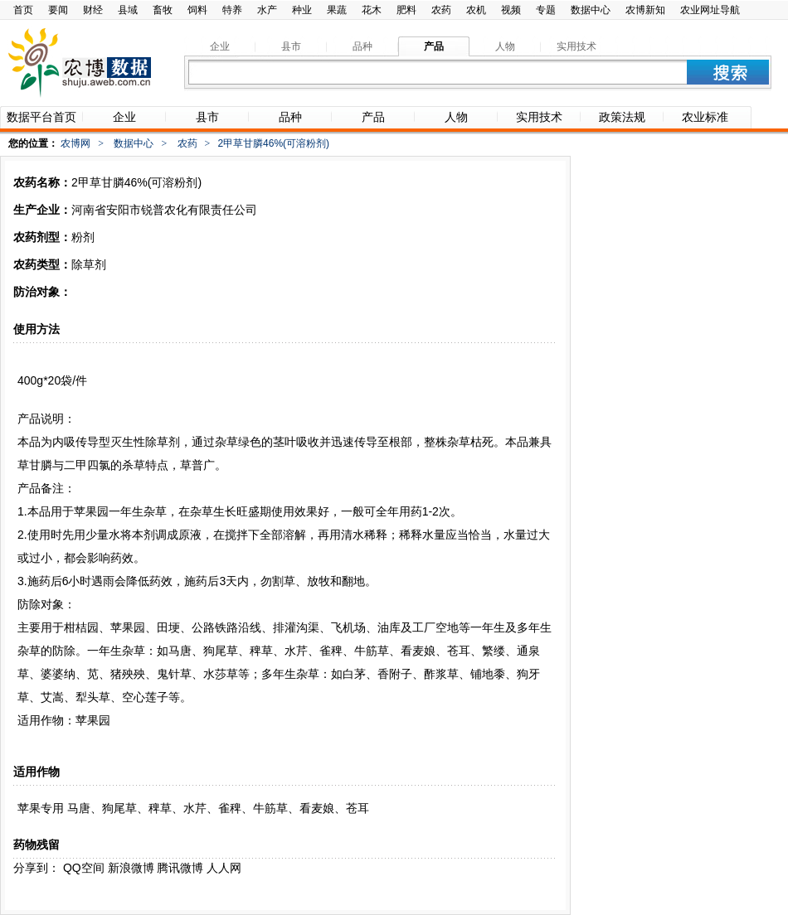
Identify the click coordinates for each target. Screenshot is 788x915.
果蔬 (337, 10)
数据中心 (590, 10)
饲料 (197, 10)
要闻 (58, 10)
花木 (372, 10)
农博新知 (645, 10)
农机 (476, 10)
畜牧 (163, 10)
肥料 (406, 10)
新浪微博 (131, 867)
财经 (93, 10)
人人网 (224, 867)
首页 (23, 10)
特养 (232, 10)
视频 (511, 10)
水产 (267, 10)
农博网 (75, 143)
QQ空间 (84, 867)
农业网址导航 (710, 10)
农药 (441, 10)
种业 (302, 10)
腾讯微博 (180, 867)
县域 (128, 10)
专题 (546, 10)
